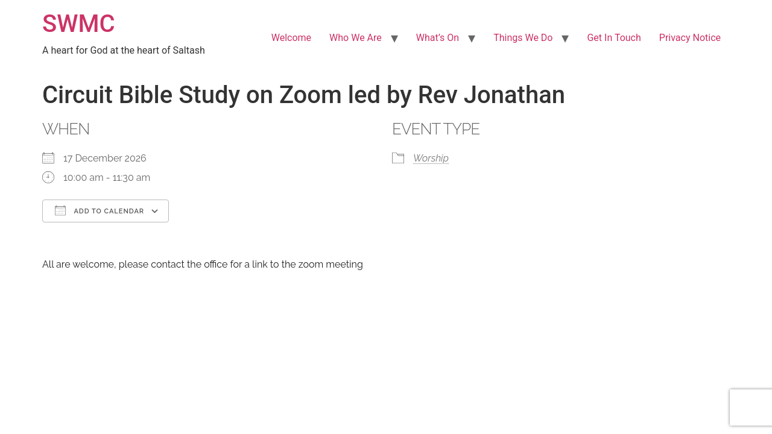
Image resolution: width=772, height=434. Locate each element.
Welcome (291, 37)
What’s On (437, 37)
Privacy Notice (690, 37)
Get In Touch (614, 37)
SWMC (78, 24)
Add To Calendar (99, 210)
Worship (431, 158)
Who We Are (355, 37)
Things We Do (522, 37)
